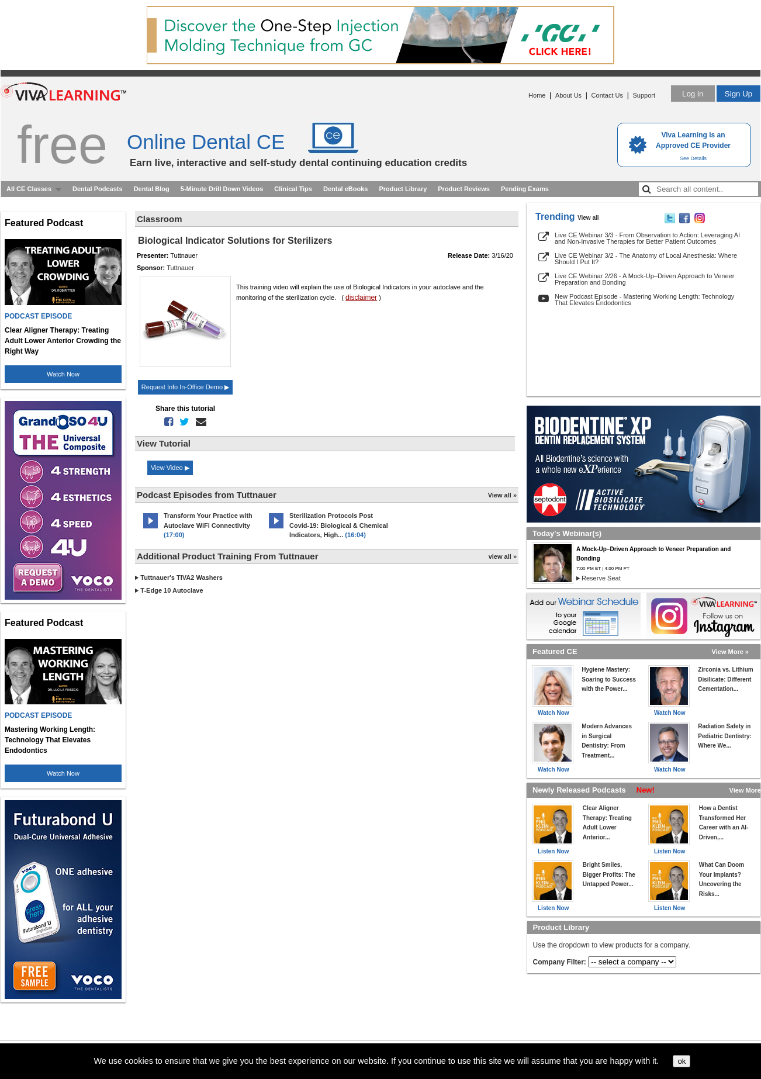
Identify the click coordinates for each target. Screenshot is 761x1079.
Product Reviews (464, 188)
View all (588, 218)
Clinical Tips (293, 188)
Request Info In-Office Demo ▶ (185, 386)
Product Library (403, 188)
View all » (502, 495)
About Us (568, 95)
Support (643, 95)
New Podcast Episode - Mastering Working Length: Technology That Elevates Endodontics (644, 299)
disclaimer (361, 297)
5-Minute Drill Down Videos (222, 188)
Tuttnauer (180, 267)
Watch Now (63, 374)
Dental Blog (152, 188)
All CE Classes (28, 188)
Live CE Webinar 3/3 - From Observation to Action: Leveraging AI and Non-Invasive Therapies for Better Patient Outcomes (647, 238)
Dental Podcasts (97, 188)
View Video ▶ (170, 467)
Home (536, 95)
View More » (730, 651)
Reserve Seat (601, 578)
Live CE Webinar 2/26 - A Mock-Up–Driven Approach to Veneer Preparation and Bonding (644, 279)
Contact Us (607, 95)
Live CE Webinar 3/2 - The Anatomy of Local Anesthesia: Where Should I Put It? (646, 258)
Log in (692, 93)
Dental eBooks (345, 188)
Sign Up (738, 93)
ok (681, 1061)
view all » (503, 556)
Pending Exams (525, 188)
